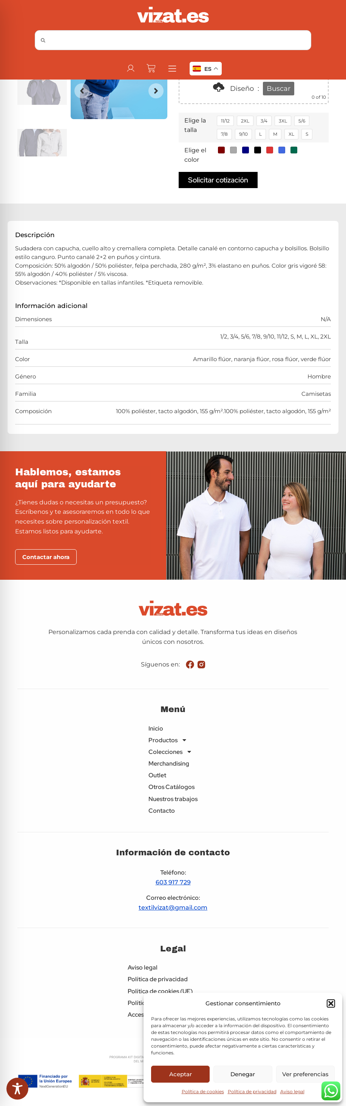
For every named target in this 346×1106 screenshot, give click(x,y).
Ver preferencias (305, 1074)
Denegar (242, 1074)
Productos (167, 740)
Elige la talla (195, 125)
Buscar (278, 88)
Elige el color (195, 155)
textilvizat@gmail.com (173, 907)
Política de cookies (203, 1091)
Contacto (161, 811)
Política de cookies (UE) (160, 991)
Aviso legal (292, 1091)
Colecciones (170, 752)
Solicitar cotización (218, 180)
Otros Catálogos (171, 787)
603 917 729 (173, 882)
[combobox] (173, 40)
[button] (331, 1003)
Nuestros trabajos (173, 799)
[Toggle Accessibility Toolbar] (17, 1088)
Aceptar (180, 1074)
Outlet (157, 775)
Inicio (155, 728)
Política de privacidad (252, 1091)
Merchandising (168, 763)
